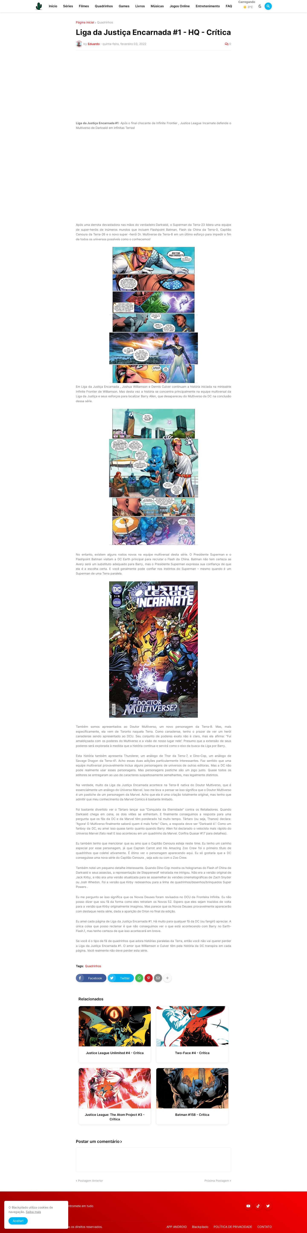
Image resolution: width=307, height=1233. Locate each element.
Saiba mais (33, 1212)
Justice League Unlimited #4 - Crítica (115, 1053)
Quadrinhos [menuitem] (104, 6)
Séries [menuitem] (68, 6)
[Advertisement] (153, 85)
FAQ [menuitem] (229, 6)
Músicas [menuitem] (157, 6)
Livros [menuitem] (140, 6)
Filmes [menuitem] (84, 6)
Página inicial (85, 22)
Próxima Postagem (216, 1180)
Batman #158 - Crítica (192, 1115)
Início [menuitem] (53, 6)
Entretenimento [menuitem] (208, 6)
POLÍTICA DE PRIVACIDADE (233, 1227)
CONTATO (264, 1227)
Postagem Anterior (90, 1180)
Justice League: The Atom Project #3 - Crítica (115, 1117)
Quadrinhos (105, 22)
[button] (260, 6)
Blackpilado (200, 1227)
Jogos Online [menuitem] (180, 6)
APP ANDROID (177, 1227)
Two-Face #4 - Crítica (192, 1053)
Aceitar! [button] (18, 1221)
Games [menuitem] (124, 6)
